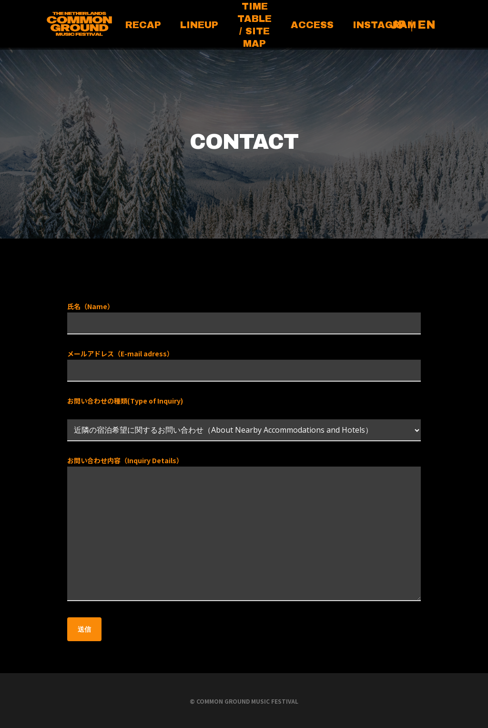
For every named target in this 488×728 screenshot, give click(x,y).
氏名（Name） (244, 318)
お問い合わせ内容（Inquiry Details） (244, 530)
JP (398, 25)
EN (426, 25)
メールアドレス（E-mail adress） (244, 365)
